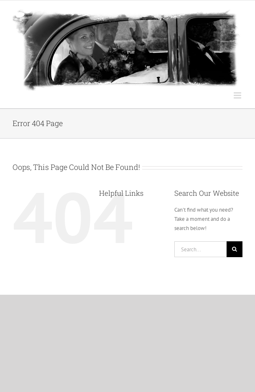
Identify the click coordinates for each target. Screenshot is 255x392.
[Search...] (200, 249)
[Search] (234, 249)
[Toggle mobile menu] (238, 95)
